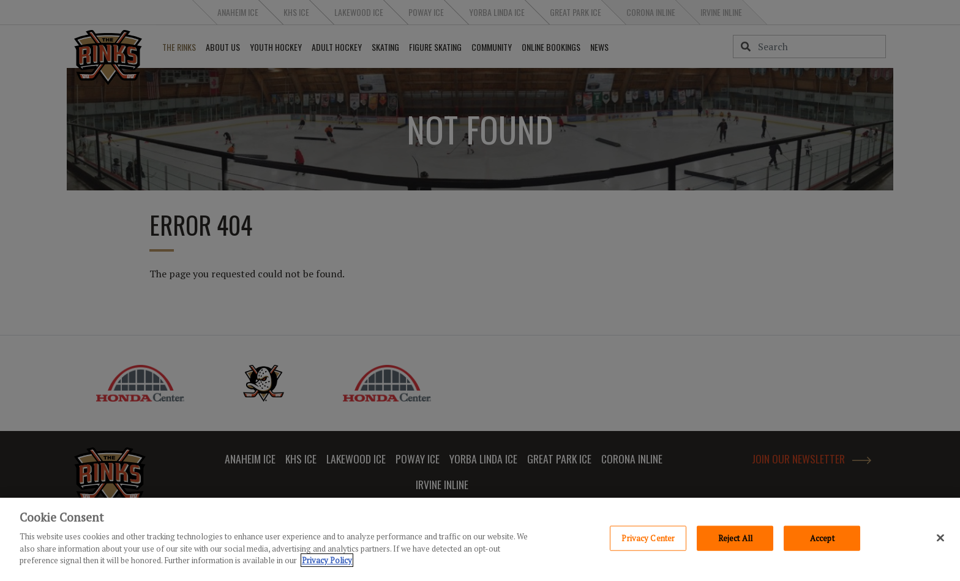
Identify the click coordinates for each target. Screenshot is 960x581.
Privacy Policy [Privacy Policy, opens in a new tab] (327, 560)
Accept (822, 537)
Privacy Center (648, 537)
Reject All (735, 537)
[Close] (940, 537)
